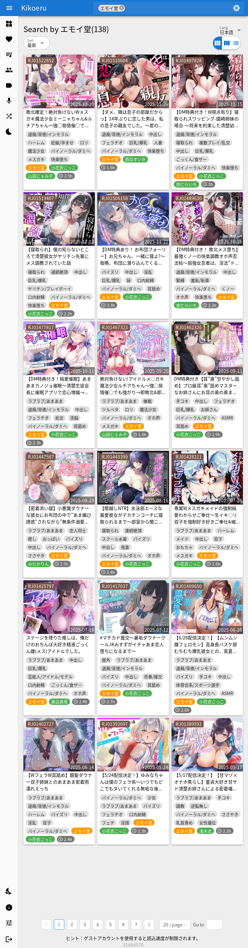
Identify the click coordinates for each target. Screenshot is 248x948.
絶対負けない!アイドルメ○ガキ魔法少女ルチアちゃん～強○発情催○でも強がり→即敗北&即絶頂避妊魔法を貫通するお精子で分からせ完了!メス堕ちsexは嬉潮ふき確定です (133, 395)
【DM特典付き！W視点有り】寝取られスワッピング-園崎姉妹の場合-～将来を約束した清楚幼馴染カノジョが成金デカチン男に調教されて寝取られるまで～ (206, 125)
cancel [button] (122, 8)
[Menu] (9, 8)
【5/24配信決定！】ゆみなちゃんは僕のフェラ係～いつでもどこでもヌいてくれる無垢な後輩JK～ (131, 785)
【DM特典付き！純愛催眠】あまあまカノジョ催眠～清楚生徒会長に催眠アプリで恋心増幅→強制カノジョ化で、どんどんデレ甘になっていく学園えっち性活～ (58, 395)
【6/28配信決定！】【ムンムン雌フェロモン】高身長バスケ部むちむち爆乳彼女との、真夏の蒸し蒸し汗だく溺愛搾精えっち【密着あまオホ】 (205, 651)
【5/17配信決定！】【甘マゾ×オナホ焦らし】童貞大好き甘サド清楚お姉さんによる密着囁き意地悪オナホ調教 (205, 785)
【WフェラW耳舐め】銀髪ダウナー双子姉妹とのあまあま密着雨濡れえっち (59, 782)
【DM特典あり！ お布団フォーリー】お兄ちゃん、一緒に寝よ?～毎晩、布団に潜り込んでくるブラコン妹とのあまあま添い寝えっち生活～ (133, 262)
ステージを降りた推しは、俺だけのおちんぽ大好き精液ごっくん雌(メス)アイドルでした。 (57, 644)
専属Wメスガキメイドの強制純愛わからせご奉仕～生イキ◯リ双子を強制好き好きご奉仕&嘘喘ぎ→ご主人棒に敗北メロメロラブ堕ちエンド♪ (207, 521)
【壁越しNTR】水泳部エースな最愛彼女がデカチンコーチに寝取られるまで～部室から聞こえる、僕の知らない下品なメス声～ (131, 521)
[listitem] (9, 23)
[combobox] (178, 8)
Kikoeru (34, 8)
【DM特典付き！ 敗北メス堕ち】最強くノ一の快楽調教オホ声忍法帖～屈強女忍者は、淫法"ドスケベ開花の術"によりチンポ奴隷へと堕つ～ (207, 262)
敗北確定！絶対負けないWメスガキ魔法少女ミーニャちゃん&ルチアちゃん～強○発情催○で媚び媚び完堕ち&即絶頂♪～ (59, 122)
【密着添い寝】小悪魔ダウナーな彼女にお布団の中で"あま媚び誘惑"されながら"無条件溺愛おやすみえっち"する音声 (58, 518)
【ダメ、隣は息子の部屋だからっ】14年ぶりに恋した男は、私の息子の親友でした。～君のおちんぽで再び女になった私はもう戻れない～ (132, 125)
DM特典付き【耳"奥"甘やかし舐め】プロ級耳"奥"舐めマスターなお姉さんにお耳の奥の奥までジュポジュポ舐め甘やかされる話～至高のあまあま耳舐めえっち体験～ (206, 395)
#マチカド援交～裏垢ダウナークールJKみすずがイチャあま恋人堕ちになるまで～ (132, 644)
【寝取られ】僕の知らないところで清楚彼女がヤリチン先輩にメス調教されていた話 (57, 256)
